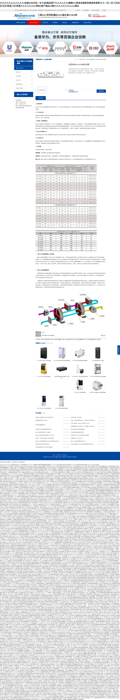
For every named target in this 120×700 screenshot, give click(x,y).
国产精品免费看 (10, 522)
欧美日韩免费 (14, 592)
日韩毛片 (32, 636)
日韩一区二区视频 (71, 583)
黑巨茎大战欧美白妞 (94, 530)
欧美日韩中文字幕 (76, 598)
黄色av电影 (5, 481)
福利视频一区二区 (51, 629)
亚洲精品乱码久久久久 (93, 539)
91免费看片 (88, 531)
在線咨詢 (101, 91)
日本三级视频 (45, 588)
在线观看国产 (81, 699)
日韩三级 (52, 516)
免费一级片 (75, 674)
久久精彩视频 (34, 476)
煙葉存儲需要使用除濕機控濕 (78, 429)
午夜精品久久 (42, 487)
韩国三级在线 (19, 562)
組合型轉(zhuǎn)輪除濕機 (48, 335)
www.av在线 (33, 472)
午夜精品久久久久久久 (101, 560)
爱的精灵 (103, 577)
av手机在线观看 (114, 594)
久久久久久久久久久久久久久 (16, 473)
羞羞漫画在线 (60, 569)
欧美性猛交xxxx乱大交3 (47, 510)
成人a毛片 (36, 603)
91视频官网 (25, 639)
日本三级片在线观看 (57, 472)
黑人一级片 (39, 539)
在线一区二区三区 (115, 642)
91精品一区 (19, 623)
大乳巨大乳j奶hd (93, 694)
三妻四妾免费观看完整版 (23, 501)
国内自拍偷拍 (90, 479)
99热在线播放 (3, 644)
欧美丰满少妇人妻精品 (15, 543)
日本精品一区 (31, 569)
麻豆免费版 (3, 566)
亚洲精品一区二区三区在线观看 (51, 543)
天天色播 (61, 493)
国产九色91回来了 (27, 560)
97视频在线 (84, 476)
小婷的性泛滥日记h (69, 571)
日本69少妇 (111, 543)
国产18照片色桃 (115, 562)
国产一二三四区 (15, 478)
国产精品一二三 (107, 527)
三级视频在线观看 (9, 510)
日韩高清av (33, 539)
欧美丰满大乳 (31, 607)
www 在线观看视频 (20, 531)
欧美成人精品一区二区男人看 (87, 467)
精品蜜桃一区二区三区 (60, 508)
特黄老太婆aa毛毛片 (72, 655)
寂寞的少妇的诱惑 (41, 614)
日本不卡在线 (56, 665)
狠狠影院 (22, 484)
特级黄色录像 (36, 615)
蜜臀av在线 (22, 479)
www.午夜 (7, 528)
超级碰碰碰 (106, 633)
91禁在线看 (94, 487)
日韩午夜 (36, 513)
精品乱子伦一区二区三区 (38, 495)
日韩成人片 (21, 636)
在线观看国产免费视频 (112, 472)
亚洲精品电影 (68, 603)
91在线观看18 (13, 603)
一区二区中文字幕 (39, 533)
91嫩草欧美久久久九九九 (49, 546)
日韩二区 (29, 656)
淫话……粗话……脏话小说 (86, 604)
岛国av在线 (77, 540)
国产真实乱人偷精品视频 (74, 467)
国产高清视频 (24, 542)
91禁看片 (10, 600)
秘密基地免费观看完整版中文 (34, 563)
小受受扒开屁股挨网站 (78, 525)
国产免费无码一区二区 (11, 627)
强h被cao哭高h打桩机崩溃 (100, 514)
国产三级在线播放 (21, 563)
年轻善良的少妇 (92, 690)
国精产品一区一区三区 (56, 568)
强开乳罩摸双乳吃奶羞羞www (19, 550)
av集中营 (28, 527)
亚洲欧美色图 (27, 554)
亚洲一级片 (111, 610)
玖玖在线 (35, 679)
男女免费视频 (89, 514)
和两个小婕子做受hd (94, 647)
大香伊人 (62, 539)
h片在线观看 (116, 546)
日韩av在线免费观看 (17, 560)
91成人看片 (10, 696)
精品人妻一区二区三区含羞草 (96, 478)
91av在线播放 (39, 546)
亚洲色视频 (66, 542)
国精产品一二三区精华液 (39, 604)
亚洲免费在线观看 (24, 496)
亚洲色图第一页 (42, 514)
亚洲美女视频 (50, 638)
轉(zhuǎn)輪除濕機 (90, 59)
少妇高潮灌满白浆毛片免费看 (23, 630)
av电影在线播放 (54, 536)
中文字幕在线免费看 (100, 466)
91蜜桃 (43, 676)
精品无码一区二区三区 (5, 550)
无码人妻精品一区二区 (89, 612)
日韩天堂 (29, 551)
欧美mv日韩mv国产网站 (6, 676)
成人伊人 (8, 620)
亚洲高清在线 (68, 522)
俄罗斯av (12, 528)
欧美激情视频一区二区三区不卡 (94, 527)
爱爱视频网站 (85, 499)
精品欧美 (94, 614)
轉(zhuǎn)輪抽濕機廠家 (77, 339)
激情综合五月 (38, 588)
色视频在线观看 (34, 566)
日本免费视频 (92, 592)
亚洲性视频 (39, 519)
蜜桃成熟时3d (100, 507)
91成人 (74, 475)
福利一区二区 (17, 498)
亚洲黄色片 (33, 582)
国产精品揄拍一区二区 (67, 481)
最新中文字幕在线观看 (103, 502)
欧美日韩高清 (35, 699)
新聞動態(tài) (75, 22)
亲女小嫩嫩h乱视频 (68, 530)
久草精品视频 (81, 688)
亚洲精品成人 (42, 586)
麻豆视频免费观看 (25, 621)
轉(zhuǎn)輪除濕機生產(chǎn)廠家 (92, 339)
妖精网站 (17, 668)
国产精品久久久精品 (95, 519)
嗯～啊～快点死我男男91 (96, 528)
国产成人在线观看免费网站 (101, 467)
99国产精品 (10, 662)
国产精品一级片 (9, 606)
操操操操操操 (39, 483)
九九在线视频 (57, 498)
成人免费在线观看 (110, 685)
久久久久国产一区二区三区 (31, 484)
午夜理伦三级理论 (18, 554)
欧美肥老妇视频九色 (49, 496)
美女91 (103, 496)
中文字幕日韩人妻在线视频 (82, 472)
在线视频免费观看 (104, 519)
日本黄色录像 (21, 492)
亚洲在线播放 (55, 513)
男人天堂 (116, 598)
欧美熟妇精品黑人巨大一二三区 (26, 618)
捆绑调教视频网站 (8, 646)
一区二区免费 (113, 604)
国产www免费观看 (106, 525)
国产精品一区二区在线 (13, 479)
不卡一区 (74, 556)
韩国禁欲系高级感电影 (27, 617)
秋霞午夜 (23, 568)
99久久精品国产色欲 (27, 521)
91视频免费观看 (107, 537)
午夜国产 (45, 694)
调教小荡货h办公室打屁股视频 (28, 609)
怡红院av (54, 467)
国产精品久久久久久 (58, 518)
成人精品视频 (40, 504)
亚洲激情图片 (27, 650)
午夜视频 (117, 641)
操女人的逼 (24, 466)
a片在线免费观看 (28, 604)
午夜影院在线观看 (57, 502)
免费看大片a (106, 641)
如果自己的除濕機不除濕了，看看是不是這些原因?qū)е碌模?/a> (83, 421)
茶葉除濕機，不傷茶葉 (76, 417)
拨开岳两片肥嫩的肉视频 (40, 467)
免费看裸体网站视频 (68, 510)
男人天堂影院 (58, 481)
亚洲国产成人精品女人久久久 (66, 466)
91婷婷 (31, 501)
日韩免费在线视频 (21, 661)
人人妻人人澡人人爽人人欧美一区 (72, 574)
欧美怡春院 (73, 528)
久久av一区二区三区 (108, 483)
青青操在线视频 (58, 524)
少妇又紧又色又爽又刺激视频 (107, 476)
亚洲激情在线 (50, 550)
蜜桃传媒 (77, 498)
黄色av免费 (109, 501)
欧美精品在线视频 (67, 591)
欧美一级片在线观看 (60, 545)
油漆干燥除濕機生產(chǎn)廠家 (43, 432)
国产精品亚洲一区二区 (60, 473)
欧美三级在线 (51, 682)
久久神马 (72, 472)
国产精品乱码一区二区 (103, 513)
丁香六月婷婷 (25, 540)
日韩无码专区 (58, 678)
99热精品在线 (25, 510)
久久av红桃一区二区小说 (75, 499)
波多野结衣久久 (98, 636)
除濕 (51, 115)
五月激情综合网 (22, 592)
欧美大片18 (75, 511)
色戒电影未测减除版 (45, 562)
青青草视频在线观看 (8, 568)
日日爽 (24, 565)
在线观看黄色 (114, 572)
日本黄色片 (104, 659)
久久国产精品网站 (89, 504)
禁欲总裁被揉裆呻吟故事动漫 (84, 577)
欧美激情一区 (75, 483)
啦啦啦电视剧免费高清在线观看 (25, 603)
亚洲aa (78, 583)
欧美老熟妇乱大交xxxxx (103, 487)
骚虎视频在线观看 (114, 502)
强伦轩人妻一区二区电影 (56, 627)
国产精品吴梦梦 (8, 688)
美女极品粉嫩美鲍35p (81, 649)
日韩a (74, 545)
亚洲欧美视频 (22, 513)
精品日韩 (37, 562)
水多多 (5, 511)
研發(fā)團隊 (86, 10)
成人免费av (83, 656)
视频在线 (99, 486)
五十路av (67, 469)
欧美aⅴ (2, 691)
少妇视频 (9, 560)
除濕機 (44, 257)
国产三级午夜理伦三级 (11, 575)
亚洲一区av (81, 504)
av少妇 (84, 508)
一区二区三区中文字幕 (61, 691)
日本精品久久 (36, 507)
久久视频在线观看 (58, 510)
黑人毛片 (50, 502)
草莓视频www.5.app (91, 674)
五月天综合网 (51, 540)
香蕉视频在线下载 (104, 566)
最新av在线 (48, 557)
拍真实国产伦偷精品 (72, 527)
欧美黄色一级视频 (40, 607)
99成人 (9, 539)
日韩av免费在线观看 (95, 632)
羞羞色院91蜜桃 (57, 589)
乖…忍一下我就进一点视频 (75, 519)
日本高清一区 (47, 591)
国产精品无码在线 (73, 673)
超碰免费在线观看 (107, 546)
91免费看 (75, 647)
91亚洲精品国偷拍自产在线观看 (47, 527)
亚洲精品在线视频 (53, 493)
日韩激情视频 (36, 557)
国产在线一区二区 (51, 586)
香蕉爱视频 (70, 534)
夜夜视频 (42, 557)
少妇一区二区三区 (103, 539)
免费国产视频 (72, 633)
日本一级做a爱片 (38, 571)
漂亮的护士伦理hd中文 (84, 501)
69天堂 (40, 513)
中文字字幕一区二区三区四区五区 (93, 542)
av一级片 (82, 487)
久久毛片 (6, 598)
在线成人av (27, 518)
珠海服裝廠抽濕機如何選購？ (78, 432)
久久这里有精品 (78, 642)
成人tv (2, 536)
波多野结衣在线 (84, 545)
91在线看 (34, 502)
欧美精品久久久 (113, 510)
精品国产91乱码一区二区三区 (99, 505)
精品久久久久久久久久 (94, 559)
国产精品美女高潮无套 (83, 478)
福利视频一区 (82, 636)
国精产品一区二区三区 (8, 594)
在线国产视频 (108, 554)
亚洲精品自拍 (99, 690)
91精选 (58, 522)
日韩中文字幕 (61, 484)
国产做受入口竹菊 (75, 653)
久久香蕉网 (111, 534)
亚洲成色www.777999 (36, 554)
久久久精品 (34, 626)
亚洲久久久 (39, 486)
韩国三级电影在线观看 (59, 505)
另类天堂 (68, 688)
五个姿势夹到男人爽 (96, 531)
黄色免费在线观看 (6, 693)
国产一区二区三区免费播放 (45, 484)
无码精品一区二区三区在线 (19, 490)
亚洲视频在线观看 (84, 524)
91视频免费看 (62, 623)
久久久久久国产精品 (111, 671)
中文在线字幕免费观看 (9, 507)
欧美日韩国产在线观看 (20, 598)
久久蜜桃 (53, 569)
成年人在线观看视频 (86, 537)
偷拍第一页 (71, 614)
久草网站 (110, 656)
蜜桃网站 (52, 473)
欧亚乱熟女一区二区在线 (65, 536)
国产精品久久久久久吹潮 (52, 466)
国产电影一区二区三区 (82, 489)
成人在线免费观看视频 (83, 484)
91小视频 (112, 632)
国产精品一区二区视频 (29, 649)
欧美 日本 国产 (65, 600)
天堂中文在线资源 (101, 518)
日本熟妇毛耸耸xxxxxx (78, 658)
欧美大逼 (103, 501)
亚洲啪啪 (31, 615)
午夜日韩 (23, 646)
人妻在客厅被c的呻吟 (13, 484)
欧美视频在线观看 (60, 586)
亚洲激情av (11, 665)
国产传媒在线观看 (52, 694)
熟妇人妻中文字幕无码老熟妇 (62, 609)
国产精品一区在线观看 (78, 551)
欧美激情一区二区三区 (9, 630)
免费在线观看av (58, 638)
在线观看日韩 (62, 618)
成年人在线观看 (103, 548)
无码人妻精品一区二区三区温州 (99, 475)
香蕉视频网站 (9, 514)
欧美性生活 (16, 502)
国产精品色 (46, 679)
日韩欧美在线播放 (103, 543)
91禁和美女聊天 (94, 543)
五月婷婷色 (90, 476)
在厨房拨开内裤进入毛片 (81, 586)
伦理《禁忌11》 (97, 604)
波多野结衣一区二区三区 (54, 615)
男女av (2, 528)
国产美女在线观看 (85, 540)
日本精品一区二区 (86, 548)
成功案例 (55, 22)
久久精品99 (44, 629)
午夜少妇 (80, 652)
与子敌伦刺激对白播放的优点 (72, 562)
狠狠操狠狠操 (65, 546)
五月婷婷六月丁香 (6, 617)
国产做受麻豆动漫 (7, 601)
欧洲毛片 (102, 470)
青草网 (10, 502)
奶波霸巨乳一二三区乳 (89, 661)
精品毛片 (66, 518)
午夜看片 (48, 673)
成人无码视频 (76, 656)
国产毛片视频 (104, 601)
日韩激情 (51, 559)
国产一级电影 (47, 641)
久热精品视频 (37, 617)
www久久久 (19, 610)
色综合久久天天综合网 (9, 610)
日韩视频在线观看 (42, 499)
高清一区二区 (47, 531)
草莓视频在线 (71, 507)
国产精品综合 (34, 514)
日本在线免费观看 (55, 620)
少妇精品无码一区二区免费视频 (17, 467)
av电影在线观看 (114, 633)
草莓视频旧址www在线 (43, 493)
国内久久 (87, 638)
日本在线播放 (67, 470)
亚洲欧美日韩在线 (73, 495)
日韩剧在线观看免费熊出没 (13, 582)
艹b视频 (117, 548)
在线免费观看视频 (88, 511)
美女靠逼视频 (64, 499)
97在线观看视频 (52, 685)
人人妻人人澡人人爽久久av (14, 542)
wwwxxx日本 (19, 533)
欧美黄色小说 (97, 601)
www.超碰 (85, 513)
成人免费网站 (16, 487)
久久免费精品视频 (99, 473)
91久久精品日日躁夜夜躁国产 (101, 522)
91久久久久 (46, 483)
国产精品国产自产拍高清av (65, 551)
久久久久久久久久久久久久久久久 (52, 606)
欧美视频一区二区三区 (60, 655)
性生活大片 (6, 483)
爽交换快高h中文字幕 (31, 490)
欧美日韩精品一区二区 (31, 665)
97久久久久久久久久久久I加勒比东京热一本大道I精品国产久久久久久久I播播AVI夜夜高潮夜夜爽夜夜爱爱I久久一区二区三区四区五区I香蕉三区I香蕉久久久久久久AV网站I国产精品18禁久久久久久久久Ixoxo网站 (49, 464)
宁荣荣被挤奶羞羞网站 (12, 472)
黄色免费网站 (69, 572)
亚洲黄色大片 (92, 481)
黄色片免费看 (42, 466)
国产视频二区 (68, 539)
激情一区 (66, 607)
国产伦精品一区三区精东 (104, 670)
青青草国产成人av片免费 (77, 486)
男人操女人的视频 (101, 568)
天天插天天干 (60, 684)
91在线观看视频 (60, 479)
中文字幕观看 (57, 478)
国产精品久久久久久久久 (90, 486)
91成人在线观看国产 (53, 469)
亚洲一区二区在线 (27, 495)
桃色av (42, 507)
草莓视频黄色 (85, 522)
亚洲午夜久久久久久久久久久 (87, 498)
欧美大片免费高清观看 (39, 601)
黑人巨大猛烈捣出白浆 (105, 583)
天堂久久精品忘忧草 (15, 679)
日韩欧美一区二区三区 (78, 697)
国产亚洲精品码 (25, 505)
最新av (25, 483)
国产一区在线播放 (34, 505)
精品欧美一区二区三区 (14, 655)
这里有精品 (102, 615)
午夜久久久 (16, 578)
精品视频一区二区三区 (96, 556)
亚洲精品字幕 (32, 644)
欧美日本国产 (3, 472)
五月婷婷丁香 (80, 475)
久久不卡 (83, 514)
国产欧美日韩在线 (50, 487)
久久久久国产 (72, 565)
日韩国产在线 (37, 542)
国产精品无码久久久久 (62, 495)
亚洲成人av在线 (78, 534)
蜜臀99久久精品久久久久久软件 (57, 597)
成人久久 (94, 580)
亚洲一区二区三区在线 (61, 487)
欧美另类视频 (46, 578)
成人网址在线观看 (88, 601)
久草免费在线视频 (41, 548)
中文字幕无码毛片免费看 (57, 511)
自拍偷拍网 (39, 624)
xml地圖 (104, 10)
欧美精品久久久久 (67, 563)
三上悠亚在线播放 (78, 481)
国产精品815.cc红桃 (79, 473)
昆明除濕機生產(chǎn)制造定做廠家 (44, 447)
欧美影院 (13, 545)
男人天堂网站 (3, 582)
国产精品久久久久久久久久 (47, 542)
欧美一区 (58, 662)
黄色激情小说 (86, 470)
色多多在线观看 (72, 518)
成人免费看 (85, 469)
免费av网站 (61, 571)
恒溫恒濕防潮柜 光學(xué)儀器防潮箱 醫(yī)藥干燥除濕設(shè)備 (83, 444)
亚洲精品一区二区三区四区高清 (9, 534)
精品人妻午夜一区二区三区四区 (33, 498)
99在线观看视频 (112, 536)
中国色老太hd (39, 522)
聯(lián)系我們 (87, 22)
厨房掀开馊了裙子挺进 (53, 539)
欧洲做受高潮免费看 (71, 623)
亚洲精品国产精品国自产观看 (96, 469)
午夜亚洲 (15, 486)
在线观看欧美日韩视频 (96, 483)
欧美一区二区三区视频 (15, 671)
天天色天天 (66, 504)
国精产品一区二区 (9, 554)
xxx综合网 (64, 496)
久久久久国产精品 (16, 583)
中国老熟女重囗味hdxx (71, 594)
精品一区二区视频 (88, 646)
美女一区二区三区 (74, 554)
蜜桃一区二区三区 (11, 557)
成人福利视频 (70, 473)
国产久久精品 (84, 466)
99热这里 (85, 481)
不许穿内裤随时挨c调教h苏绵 (17, 697)
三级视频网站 (66, 652)
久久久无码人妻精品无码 (89, 493)
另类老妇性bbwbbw (67, 568)
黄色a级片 (2, 548)
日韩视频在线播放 (30, 629)
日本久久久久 (40, 600)
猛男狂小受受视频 (59, 610)
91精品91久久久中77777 (13, 673)
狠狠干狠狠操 (6, 543)
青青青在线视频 (35, 475)
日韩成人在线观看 (105, 572)
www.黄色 (81, 612)
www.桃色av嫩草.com (89, 565)
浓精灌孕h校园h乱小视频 (93, 510)
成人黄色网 (18, 505)
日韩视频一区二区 (49, 476)
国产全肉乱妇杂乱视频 (28, 562)
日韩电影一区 (31, 639)
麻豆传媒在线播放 (100, 565)
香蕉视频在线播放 (31, 511)
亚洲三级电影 (87, 475)
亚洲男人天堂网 (107, 612)
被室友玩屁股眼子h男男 (76, 630)
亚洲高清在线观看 (72, 496)
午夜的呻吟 (26, 481)
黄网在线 (49, 548)
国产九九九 (14, 495)
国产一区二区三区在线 (42, 502)
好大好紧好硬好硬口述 (92, 569)
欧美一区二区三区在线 (112, 639)
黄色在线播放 (59, 588)
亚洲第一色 (28, 493)
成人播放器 (67, 479)
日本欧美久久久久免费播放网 (30, 623)
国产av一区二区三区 (49, 507)
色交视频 (35, 469)
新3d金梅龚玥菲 (32, 556)
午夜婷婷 (80, 495)
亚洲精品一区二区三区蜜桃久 (103, 661)
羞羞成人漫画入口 (31, 553)
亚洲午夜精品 (51, 624)
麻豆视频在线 (27, 626)
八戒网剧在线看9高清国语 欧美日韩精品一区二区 (107, 493)
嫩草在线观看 (62, 649)
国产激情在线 (9, 499)
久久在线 (12, 531)
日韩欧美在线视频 (74, 609)
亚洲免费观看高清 (87, 667)
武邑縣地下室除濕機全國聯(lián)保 (44, 429)
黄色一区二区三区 (94, 607)
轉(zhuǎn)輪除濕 (46, 273)
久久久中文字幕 (47, 650)
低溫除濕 (74, 282)
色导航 (117, 626)
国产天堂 (43, 684)
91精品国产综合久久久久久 (104, 563)
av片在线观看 (33, 518)
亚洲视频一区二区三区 (76, 470)
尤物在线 (30, 469)
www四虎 (21, 499)
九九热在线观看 (68, 684)
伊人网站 (41, 475)
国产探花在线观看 (88, 684)
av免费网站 (112, 626)
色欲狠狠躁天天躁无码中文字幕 (24, 557)
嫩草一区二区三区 (44, 559)
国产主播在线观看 (13, 513)
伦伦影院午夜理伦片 (8, 656)
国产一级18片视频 (50, 626)
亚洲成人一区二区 (18, 595)
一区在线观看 (86, 553)
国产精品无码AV (34, 621)
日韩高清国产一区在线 (41, 582)
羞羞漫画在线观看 (8, 653)
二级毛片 (49, 521)
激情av (53, 545)
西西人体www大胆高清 (55, 667)
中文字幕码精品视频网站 (28, 516)
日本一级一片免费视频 (49, 504)
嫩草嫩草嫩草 (58, 559)
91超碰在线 (109, 673)
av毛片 (71, 658)
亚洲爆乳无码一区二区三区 (15, 540)
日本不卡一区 (104, 536)
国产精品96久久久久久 (104, 676)
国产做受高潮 (59, 633)
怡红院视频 (106, 679)
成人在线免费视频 (54, 668)
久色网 (23, 543)
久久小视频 (75, 635)
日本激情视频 (90, 603)
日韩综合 (21, 604)
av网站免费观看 (59, 560)
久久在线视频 (15, 682)
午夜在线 (108, 653)
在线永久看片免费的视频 (114, 531)
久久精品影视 (13, 565)
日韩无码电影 (35, 687)
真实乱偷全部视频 (58, 489)
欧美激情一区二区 (86, 620)
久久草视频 (66, 489)
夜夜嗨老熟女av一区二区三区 (16, 483)
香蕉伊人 (29, 586)
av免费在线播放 (8, 681)
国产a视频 (65, 687)
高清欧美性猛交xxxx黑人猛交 (37, 635)
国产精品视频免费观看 (21, 545)
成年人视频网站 (68, 569)
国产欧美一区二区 (47, 501)
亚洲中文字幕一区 (81, 527)
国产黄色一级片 (110, 621)
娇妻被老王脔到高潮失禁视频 (42, 597)
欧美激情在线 (101, 620)
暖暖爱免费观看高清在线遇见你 (50, 554)
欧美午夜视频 (17, 600)
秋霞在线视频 (85, 492)
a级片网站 (42, 659)
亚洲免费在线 (47, 511)
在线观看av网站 (57, 600)
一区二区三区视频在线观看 (67, 498)
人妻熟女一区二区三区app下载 (109, 636)
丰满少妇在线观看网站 (96, 641)
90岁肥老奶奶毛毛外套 (104, 603)
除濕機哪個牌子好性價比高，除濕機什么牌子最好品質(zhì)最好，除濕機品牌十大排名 (83, 426)
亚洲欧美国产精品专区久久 (62, 658)
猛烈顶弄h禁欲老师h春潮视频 (40, 521)
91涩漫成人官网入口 (59, 490)
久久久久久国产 (32, 483)
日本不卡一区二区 (12, 501)
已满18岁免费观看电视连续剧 (47, 508)
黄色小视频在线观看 (44, 566)
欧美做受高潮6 (35, 527)
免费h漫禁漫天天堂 (95, 540)
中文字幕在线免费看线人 (71, 521)
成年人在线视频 (25, 536)
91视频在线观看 (20, 518)
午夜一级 (109, 582)
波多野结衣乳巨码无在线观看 (35, 572)
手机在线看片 (3, 542)
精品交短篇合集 (4, 600)
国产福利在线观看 (54, 661)
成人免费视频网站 (60, 650)
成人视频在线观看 (106, 481)
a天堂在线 (45, 539)
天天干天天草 (91, 571)
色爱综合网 (55, 484)
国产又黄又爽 (91, 586)
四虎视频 (40, 501)
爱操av (62, 574)
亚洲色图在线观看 (42, 469)
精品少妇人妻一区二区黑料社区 (71, 501)
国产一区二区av (109, 557)
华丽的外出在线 (54, 578)
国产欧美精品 (26, 539)
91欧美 (41, 658)
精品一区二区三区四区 (110, 521)
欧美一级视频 (95, 682)
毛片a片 (6, 655)
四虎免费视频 (100, 694)
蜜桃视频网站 (40, 591)
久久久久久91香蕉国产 (5, 583)
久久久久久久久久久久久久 (95, 627)
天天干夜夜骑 (116, 540)
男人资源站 (54, 548)
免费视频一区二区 (16, 589)
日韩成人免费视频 (110, 569)
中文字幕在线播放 (104, 510)
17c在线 (96, 603)
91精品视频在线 (31, 546)
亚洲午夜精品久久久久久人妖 (46, 505)
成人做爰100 (29, 678)
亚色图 (94, 610)
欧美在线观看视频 (39, 478)
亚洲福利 (5, 479)
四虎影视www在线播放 (29, 473)
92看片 (78, 518)
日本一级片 (112, 566)
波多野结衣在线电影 (43, 577)
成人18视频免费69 (104, 530)
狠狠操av (87, 496)
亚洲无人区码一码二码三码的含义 (10, 508)
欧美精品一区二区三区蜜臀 (41, 636)
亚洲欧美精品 (105, 542)
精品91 (54, 582)
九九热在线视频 (101, 642)
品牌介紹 (64, 22)
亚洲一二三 (49, 472)
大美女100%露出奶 (85, 687)
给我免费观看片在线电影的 (27, 597)
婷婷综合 (61, 553)
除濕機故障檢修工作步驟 (41, 420)
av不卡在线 (38, 510)
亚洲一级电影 (99, 612)
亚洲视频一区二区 (49, 492)
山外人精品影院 (99, 578)
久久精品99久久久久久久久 (36, 531)
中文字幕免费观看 (49, 489)
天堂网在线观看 (44, 670)
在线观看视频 (58, 626)
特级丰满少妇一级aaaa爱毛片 (112, 470)
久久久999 (64, 524)
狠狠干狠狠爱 (113, 519)
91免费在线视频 (4, 484)
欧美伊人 (52, 656)
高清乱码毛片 (7, 478)
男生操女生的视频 (48, 478)
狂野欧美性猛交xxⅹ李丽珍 (11, 636)
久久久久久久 (68, 490)
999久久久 (75, 646)
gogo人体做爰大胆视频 (85, 682)
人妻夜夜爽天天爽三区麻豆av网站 (78, 479)
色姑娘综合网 (31, 537)
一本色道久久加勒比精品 (51, 495)
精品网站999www (41, 472)
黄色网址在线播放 (41, 556)
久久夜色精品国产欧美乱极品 (9, 661)
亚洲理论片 (14, 563)
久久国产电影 (11, 470)
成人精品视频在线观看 (79, 572)
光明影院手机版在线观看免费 (37, 496)
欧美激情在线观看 (48, 524)
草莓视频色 (69, 661)
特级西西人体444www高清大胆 (79, 539)
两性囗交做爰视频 (102, 644)
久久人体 (13, 569)
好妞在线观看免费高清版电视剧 (99, 624)
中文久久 (8, 545)
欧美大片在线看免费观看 (72, 484)
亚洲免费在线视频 (43, 690)
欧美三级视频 (35, 690)
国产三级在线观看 (110, 466)
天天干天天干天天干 (100, 671)
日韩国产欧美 (103, 472)
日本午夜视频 (80, 496)
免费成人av (14, 620)
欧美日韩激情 (14, 492)
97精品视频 (73, 580)
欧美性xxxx (40, 481)
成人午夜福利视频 (23, 504)
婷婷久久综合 (39, 553)
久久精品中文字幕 (10, 518)
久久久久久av (86, 519)
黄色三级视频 (91, 591)
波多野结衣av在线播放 (95, 496)
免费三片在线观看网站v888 (22, 612)
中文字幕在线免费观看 (112, 560)
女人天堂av (67, 642)
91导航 (78, 545)
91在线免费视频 (19, 475)
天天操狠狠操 (53, 699)
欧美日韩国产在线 (101, 580)
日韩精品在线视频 (93, 492)
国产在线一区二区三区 (113, 508)
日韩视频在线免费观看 (14, 597)
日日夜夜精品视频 (4, 489)
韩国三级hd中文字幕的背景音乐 (30, 610)
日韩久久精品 (5, 626)
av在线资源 (35, 656)
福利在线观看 (73, 492)
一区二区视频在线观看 (25, 476)
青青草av (36, 466)
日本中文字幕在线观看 (24, 525)
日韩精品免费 (106, 597)
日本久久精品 (18, 510)
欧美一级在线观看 (98, 679)
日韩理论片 (96, 476)
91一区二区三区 (60, 580)
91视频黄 (117, 574)
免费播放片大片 (22, 580)
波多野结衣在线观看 (16, 617)
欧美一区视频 (89, 656)
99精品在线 (102, 489)
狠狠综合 (38, 629)
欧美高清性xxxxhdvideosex (55, 687)
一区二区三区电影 (54, 483)
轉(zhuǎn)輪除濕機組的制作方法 (78, 441)
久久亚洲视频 (29, 479)
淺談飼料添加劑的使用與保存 (42, 444)
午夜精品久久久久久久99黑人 (81, 530)
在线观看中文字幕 (64, 513)
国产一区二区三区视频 (68, 560)
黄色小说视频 (66, 472)
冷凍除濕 (44, 259)
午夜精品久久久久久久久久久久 (22, 667)
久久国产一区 (112, 539)
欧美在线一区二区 (96, 525)
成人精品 (47, 533)
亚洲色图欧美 (115, 673)
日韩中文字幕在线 (12, 629)
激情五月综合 (47, 681)
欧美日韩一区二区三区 (68, 588)
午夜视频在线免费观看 (43, 661)
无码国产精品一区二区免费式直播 (101, 594)
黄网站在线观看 (46, 568)
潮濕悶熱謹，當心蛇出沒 (76, 438)
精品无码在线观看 (14, 476)
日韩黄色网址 (64, 565)
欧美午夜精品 (6, 521)
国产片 (111, 670)
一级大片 (77, 604)
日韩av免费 (88, 550)
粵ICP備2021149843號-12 (71, 456)
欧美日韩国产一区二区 (11, 635)
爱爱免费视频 (54, 571)
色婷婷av (6, 694)
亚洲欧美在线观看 (36, 676)
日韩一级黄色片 (116, 537)
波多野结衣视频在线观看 (73, 487)
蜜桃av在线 (7, 679)
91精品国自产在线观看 (5, 562)
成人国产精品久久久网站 (108, 486)
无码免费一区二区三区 (97, 537)
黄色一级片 (96, 656)
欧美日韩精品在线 (114, 553)
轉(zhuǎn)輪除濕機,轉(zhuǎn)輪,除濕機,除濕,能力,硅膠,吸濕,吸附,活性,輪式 (48, 441)
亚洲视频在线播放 (72, 478)
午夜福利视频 (67, 679)
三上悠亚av (36, 670)
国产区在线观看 (12, 533)
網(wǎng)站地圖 (95, 10)
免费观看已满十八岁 (51, 537)
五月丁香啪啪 (108, 540)
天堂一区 (68, 653)
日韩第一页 (51, 499)
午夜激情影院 (83, 595)
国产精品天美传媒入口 (41, 638)
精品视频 (16, 499)
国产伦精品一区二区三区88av (27, 478)
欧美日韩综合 (3, 466)
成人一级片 (70, 601)
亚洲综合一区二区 (33, 487)
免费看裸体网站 (58, 542)
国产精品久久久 (108, 655)
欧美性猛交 (113, 597)
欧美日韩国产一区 (59, 562)
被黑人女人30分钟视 (94, 472)
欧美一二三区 (88, 525)
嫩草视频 (79, 623)
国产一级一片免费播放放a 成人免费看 (73, 676)
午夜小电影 (101, 521)
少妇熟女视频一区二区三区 (46, 603)
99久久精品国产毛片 (51, 674)
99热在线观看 (84, 582)
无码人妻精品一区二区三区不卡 (34, 592)
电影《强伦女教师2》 (9, 496)
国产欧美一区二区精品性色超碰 (63, 486)
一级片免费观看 (41, 626)
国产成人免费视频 (49, 490)
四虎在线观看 (88, 505)
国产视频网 (80, 641)
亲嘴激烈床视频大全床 (20, 553)
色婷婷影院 (102, 696)
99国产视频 (93, 653)
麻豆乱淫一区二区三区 (85, 624)
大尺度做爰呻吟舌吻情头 (65, 483)
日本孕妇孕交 (46, 571)
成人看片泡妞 (84, 560)
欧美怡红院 (78, 560)
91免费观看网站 (106, 495)
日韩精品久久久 (61, 653)
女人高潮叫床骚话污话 (34, 595)
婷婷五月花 (29, 507)
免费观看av (61, 469)
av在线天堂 (116, 684)
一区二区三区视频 (112, 586)
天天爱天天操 (8, 556)
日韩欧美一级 (38, 694)
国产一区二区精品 (109, 574)
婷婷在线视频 (97, 659)
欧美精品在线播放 (109, 489)
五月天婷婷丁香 (24, 578)
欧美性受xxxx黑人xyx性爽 (102, 499)
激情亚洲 (29, 550)
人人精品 (49, 696)
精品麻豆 (25, 569)
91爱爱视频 (99, 481)
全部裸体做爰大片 (67, 511)
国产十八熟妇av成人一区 (43, 627)
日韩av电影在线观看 (89, 473)
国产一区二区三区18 (11, 641)
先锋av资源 (112, 627)
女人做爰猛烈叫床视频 (97, 546)
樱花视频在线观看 (21, 638)
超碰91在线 (17, 466)
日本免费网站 (55, 641)
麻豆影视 (106, 469)
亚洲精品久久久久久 (105, 551)
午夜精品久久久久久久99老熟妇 (40, 560)
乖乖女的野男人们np (40, 537)
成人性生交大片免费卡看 (73, 612)
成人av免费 (53, 519)
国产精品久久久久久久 (14, 536)
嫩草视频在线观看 (69, 586)
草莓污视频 (87, 487)
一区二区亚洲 (3, 591)
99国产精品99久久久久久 (46, 589)
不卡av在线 (81, 635)
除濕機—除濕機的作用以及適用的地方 (45, 417)
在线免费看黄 (4, 533)
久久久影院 (53, 522)
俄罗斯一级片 (25, 589)
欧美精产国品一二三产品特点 (80, 589)
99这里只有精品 (51, 528)
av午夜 (115, 492)
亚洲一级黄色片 (72, 624)
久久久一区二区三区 (76, 632)
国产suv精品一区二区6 (19, 653)
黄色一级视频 (112, 545)
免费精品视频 (21, 493)
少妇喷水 (66, 554)
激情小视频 (41, 476)
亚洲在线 (64, 559)
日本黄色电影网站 (59, 607)
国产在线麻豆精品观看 (24, 472)
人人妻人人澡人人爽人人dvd (72, 644)
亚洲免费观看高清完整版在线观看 (66, 548)
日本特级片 (4, 501)
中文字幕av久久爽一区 (93, 582)
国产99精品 (69, 635)
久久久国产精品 (47, 553)
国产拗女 (77, 507)
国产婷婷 (78, 696)
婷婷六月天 (47, 656)
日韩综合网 (69, 595)
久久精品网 (105, 511)
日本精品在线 (77, 466)
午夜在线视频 (60, 467)
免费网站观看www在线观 (111, 490)
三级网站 (40, 585)
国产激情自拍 (26, 635)
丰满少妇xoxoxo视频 (45, 598)
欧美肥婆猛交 (66, 626)
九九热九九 (21, 626)
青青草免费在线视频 (68, 685)
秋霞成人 (10, 604)
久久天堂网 (32, 685)
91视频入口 (41, 681)
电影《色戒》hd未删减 (48, 481)
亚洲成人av (91, 574)
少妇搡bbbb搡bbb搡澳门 (74, 524)
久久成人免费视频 (78, 508)
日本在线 (6, 502)
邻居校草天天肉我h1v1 (14, 615)
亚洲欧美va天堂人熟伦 (68, 502)
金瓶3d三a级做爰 (13, 626)
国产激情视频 (84, 574)
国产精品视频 (58, 496)
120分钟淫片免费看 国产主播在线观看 (84, 502)
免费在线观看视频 (45, 536)
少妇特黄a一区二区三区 (32, 661)
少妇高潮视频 (52, 534)
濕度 (99, 126)
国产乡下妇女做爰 (17, 516)
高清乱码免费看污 (103, 693)
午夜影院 (41, 633)
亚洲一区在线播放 (41, 664)
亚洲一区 (24, 507)
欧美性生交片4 (48, 518)
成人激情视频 (3, 674)
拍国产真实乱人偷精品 (109, 478)
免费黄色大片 (29, 513)
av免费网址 (55, 644)
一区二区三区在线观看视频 (67, 659)
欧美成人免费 (69, 525)
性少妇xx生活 (66, 492)
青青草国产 (34, 493)
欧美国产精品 (90, 636)
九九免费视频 (17, 568)
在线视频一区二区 (19, 470)
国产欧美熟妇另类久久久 (21, 546)
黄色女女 (27, 636)
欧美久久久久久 (67, 693)
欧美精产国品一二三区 (31, 577)
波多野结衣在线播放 (96, 501)
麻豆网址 (50, 595)
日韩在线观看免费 (24, 487)
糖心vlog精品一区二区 (66, 589)
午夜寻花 (85, 571)
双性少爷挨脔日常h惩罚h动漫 (65, 475)
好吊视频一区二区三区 (9, 624)
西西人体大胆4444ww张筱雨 (16, 481)
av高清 (110, 467)
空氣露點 (57, 287)
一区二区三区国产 (64, 668)
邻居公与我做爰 (29, 467)
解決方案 (45, 22)
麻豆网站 (26, 594)
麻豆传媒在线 (46, 522)
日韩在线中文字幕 (49, 639)
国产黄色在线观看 (13, 504)
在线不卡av (70, 578)
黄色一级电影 (91, 466)
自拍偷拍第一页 (69, 531)
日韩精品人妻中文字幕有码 (90, 495)
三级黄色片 (6, 505)
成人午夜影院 (46, 652)
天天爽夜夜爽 (90, 649)
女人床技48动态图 (15, 609)
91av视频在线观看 (73, 504)
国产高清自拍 (31, 694)
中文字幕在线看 (26, 632)
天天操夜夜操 (41, 490)
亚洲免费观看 (75, 664)
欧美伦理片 (61, 676)
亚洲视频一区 (92, 499)
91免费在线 (76, 533)
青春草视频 (91, 575)
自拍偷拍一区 (6, 476)
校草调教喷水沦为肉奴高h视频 (9, 469)
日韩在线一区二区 (101, 652)
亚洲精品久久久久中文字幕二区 (36, 530)
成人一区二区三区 (50, 662)
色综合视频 (18, 507)
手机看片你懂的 (86, 543)
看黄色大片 (12, 598)
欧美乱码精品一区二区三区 (60, 585)
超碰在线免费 (111, 511)
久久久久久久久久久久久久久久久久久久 (98, 545)
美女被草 (85, 652)
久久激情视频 (53, 470)
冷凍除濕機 (57, 257)
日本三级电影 (85, 627)
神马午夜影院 (84, 518)
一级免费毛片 (3, 539)
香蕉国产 (7, 671)
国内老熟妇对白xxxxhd (55, 565)
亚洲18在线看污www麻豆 (80, 510)
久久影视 (103, 559)
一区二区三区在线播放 (14, 694)
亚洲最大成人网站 (97, 646)
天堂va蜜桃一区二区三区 (78, 490)
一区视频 (111, 469)
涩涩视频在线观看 (23, 642)
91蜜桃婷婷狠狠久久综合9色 (76, 513)
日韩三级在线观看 (39, 473)
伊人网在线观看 (109, 550)
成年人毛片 (111, 598)
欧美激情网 (110, 624)
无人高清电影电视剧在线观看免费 (104, 592)
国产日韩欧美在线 (21, 511)
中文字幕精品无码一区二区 (44, 632)
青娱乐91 (11, 489)
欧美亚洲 (47, 473)
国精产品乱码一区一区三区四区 (25, 524)
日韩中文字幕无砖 (31, 545)
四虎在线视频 (110, 647)
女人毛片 (2, 554)
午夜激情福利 (64, 478)
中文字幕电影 (107, 533)
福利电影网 (40, 534)
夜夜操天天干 (59, 504)
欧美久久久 (83, 557)
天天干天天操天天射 (24, 508)
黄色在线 (98, 609)
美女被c (79, 492)
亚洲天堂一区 (73, 489)
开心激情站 (7, 603)
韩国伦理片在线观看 (56, 557)
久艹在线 (37, 674)
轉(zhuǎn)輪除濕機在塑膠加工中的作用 (45, 435)
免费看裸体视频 (35, 598)
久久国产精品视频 (107, 646)
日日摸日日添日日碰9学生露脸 (54, 514)
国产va (65, 467)
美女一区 (32, 559)
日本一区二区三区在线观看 (70, 641)
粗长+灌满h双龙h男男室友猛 (31, 499)
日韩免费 (90, 679)
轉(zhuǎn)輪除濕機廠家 (56, 339)
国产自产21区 (98, 479)
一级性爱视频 (86, 665)
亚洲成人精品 (27, 475)
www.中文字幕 (94, 548)
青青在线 (69, 618)
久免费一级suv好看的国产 (38, 551)
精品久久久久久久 (76, 522)
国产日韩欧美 (97, 598)
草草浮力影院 (33, 481)
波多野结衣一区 (10, 530)
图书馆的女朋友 (86, 623)
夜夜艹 (62, 531)
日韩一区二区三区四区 (49, 580)
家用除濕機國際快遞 (40, 424)
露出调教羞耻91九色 (34, 508)
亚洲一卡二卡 (112, 530)
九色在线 (20, 495)
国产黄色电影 (71, 566)
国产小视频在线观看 (22, 469)
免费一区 (33, 525)
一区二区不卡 (19, 591)
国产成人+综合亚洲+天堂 (61, 507)
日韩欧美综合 (38, 568)
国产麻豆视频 (24, 694)
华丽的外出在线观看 (40, 492)
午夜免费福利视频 (100, 490)
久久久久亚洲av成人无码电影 (21, 489)
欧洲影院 (50, 600)
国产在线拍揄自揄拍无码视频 (12, 691)
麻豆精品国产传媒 (92, 652)
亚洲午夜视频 (55, 553)
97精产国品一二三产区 (85, 483)
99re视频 (109, 644)
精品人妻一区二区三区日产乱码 (86, 554)
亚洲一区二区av (8, 487)
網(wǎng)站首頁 (20, 22)
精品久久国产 (65, 519)
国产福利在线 (33, 585)
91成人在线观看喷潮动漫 (76, 469)
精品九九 (27, 531)
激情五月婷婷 (27, 502)
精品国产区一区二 (57, 556)
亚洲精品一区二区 (91, 507)
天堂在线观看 (109, 577)
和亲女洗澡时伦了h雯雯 (67, 533)
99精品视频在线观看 (25, 691)
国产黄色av (32, 489)
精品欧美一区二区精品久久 (96, 484)
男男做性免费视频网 (94, 489)
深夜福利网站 (115, 646)
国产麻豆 (46, 534)
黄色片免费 (57, 639)
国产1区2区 (30, 466)
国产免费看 (117, 534)
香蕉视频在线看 (21, 606)
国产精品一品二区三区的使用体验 (28, 664)
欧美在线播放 (17, 646)
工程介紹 (40, 98)
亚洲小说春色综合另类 (38, 678)
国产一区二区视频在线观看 (73, 557)
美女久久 (37, 559)
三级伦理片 (26, 595)
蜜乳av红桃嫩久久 (33, 620)
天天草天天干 (44, 574)
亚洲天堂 (74, 569)
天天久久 (5, 470)
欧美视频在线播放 (40, 489)
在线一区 (107, 498)
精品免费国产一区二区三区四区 (50, 649)
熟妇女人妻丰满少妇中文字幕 (87, 685)
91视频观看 (83, 583)
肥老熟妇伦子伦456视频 (6, 519)
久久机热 (63, 620)
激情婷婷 (6, 536)
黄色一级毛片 (104, 598)
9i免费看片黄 (70, 508)
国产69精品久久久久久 (44, 470)
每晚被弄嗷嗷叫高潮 (31, 580)
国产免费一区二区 (82, 693)
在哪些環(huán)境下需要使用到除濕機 (80, 435)
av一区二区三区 (93, 513)
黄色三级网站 (60, 642)
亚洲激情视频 (115, 582)
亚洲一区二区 (39, 511)
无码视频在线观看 (94, 553)
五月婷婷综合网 (24, 615)
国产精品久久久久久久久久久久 (91, 551)
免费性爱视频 (92, 597)
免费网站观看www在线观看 (21, 528)
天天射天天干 (115, 565)
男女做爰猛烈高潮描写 (99, 685)
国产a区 (112, 498)
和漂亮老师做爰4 (81, 550)
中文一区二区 (33, 534)
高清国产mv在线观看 (95, 536)
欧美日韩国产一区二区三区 (107, 667)
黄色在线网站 (49, 556)
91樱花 (36, 501)
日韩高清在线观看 (29, 492)
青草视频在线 (11, 684)
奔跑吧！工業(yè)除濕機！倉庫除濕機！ (45, 438)
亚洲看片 (99, 495)
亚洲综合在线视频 (87, 630)
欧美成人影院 (70, 543)
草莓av (3, 530)
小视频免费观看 (99, 591)
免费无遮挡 (66, 673)
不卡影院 (81, 511)
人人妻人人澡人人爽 (11, 650)
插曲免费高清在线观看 (34, 540)
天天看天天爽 (45, 642)
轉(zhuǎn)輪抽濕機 (67, 339)
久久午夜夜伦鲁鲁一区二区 (51, 475)
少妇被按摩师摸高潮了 (23, 486)
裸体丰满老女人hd (94, 470)
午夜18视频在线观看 (90, 490)
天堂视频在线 (109, 492)
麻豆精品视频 (102, 569)
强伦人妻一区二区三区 (110, 496)
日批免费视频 (38, 646)
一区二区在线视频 (59, 664)
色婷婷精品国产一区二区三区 (10, 493)
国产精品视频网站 (62, 566)
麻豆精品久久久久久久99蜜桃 (42, 516)
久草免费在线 (28, 647)
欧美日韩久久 (103, 697)
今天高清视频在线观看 (5, 495)
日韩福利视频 (112, 499)
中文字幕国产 (10, 466)
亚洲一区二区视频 (22, 551)
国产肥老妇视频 (98, 575)
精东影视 (62, 522)
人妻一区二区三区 (58, 530)
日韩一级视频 (110, 505)
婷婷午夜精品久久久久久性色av (51, 572)
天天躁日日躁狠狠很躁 (37, 606)
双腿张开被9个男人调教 (60, 476)
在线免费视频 (20, 650)
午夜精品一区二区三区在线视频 (15, 633)
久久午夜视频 (79, 553)
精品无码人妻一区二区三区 (97, 623)
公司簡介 (78, 10)
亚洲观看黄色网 (60, 670)
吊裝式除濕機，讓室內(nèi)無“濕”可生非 (80, 423)
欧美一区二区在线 (66, 514)
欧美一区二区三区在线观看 (90, 588)
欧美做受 (2, 510)
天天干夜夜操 (72, 516)
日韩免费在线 (32, 486)
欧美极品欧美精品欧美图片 (110, 484)
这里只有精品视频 (81, 516)
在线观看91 (3, 563)
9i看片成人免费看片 (65, 606)
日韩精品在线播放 (47, 513)
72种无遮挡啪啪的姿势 (38, 479)
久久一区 (27, 659)
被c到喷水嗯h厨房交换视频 (80, 578)
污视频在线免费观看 (105, 607)
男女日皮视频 (108, 565)
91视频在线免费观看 (114, 487)
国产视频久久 (69, 620)
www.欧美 (48, 467)
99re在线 (50, 582)
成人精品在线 (10, 614)
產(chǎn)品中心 (34, 22)
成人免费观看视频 (19, 548)
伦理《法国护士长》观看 (61, 624)
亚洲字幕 (105, 528)
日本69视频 (44, 563)
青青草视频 (60, 470)
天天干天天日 (73, 550)
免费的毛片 (67, 580)
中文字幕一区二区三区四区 (31, 470)
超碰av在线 (90, 589)
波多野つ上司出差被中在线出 (110, 556)
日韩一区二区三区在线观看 (84, 556)
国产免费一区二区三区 (101, 610)
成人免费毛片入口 (115, 527)
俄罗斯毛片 (107, 473)
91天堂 (95, 670)
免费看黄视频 (19, 566)
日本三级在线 (10, 668)
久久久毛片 (79, 559)
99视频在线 (105, 627)
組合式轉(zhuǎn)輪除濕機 (101, 59)
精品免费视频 (27, 514)
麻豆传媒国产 (78, 548)
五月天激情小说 (42, 662)
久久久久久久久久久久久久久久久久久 (73, 493)
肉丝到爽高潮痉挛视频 (15, 521)
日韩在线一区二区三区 (78, 505)
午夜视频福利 (102, 492)
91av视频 (23, 498)
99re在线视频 (116, 483)
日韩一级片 (61, 554)
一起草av (8, 569)
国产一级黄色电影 (78, 585)
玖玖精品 (64, 557)
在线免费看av (17, 614)
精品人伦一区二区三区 (89, 585)
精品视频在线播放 (7, 632)
